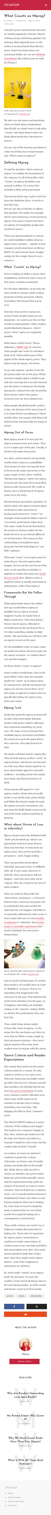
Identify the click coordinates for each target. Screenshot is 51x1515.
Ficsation (11, 5)
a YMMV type (21, 347)
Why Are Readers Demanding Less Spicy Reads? (26, 1396)
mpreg (21, 1296)
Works (10, 1495)
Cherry (10, 21)
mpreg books (36, 1296)
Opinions (22, 21)
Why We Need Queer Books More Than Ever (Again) (25, 1441)
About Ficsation (14, 1499)
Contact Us (12, 1507)
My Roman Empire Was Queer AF (25, 1418)
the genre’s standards (21, 1091)
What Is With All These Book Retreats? (25, 1463)
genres (10, 1296)
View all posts (24, 1362)
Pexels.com (24, 114)
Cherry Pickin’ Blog (16, 1503)
